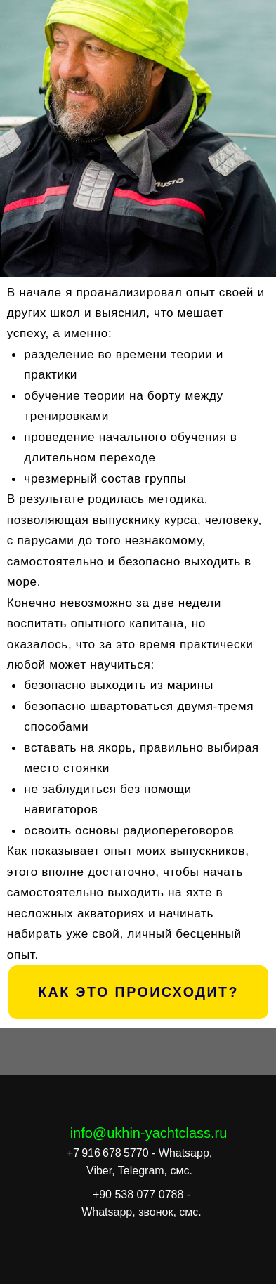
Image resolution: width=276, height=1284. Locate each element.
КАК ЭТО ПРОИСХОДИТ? (138, 992)
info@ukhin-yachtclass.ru (149, 1133)
